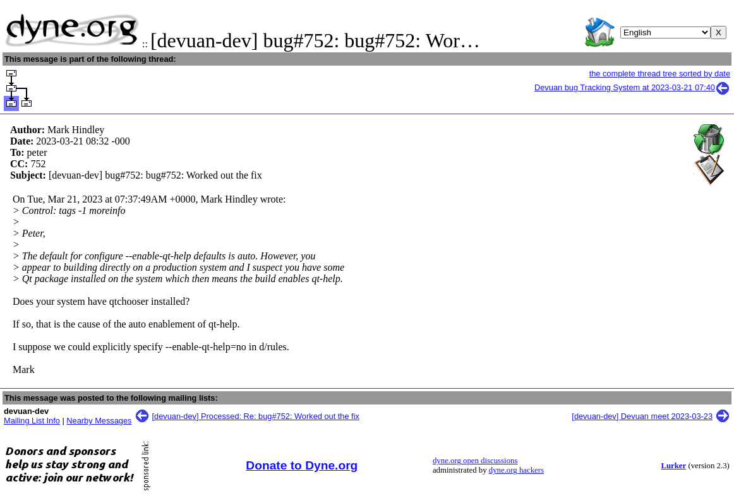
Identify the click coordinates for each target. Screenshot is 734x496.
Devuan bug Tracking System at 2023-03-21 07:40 (632, 87)
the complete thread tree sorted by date (659, 73)
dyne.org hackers (516, 470)
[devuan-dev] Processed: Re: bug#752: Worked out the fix (255, 416)
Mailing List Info (32, 420)
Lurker (673, 465)
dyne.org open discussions (475, 460)
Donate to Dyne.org (302, 465)
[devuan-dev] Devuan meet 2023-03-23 (642, 416)
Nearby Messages (98, 420)
